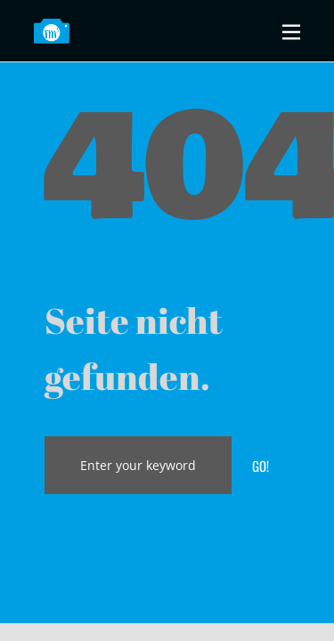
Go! (260, 465)
